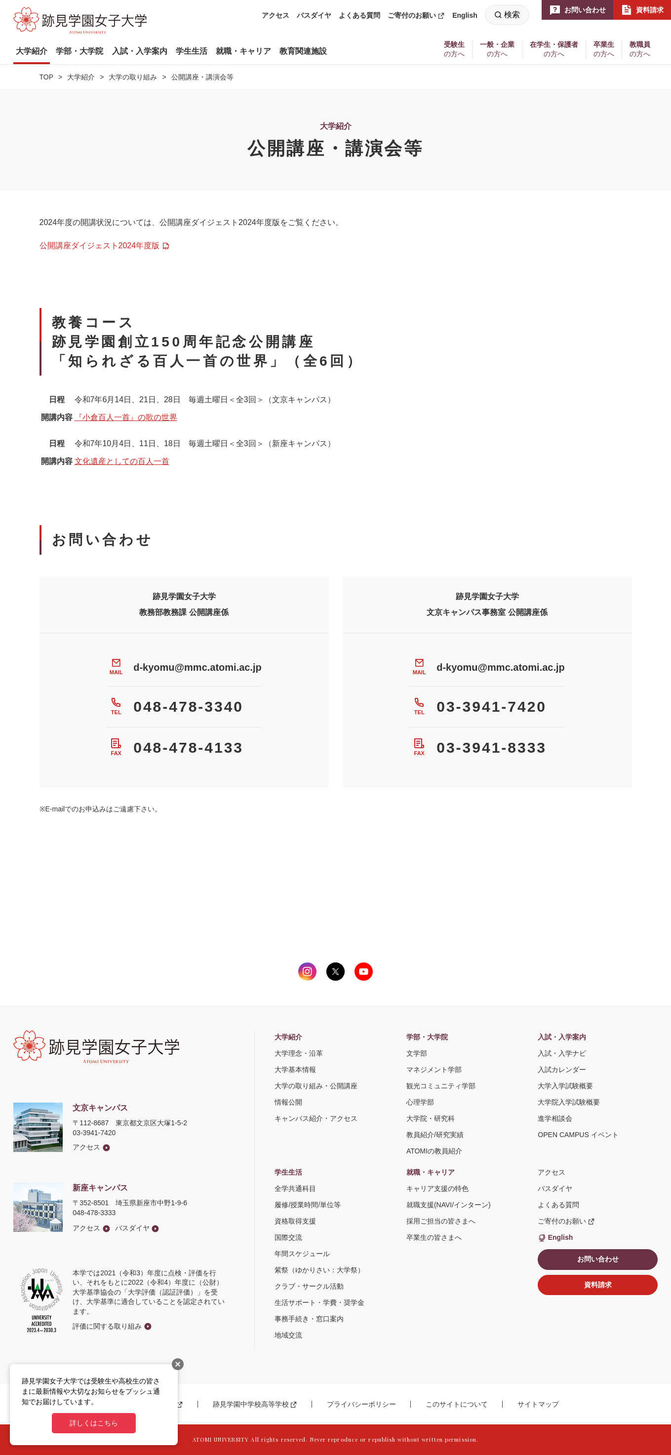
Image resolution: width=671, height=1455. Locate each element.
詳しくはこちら (94, 1423)
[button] (31, 51)
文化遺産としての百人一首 (122, 461)
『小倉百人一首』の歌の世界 (126, 417)
